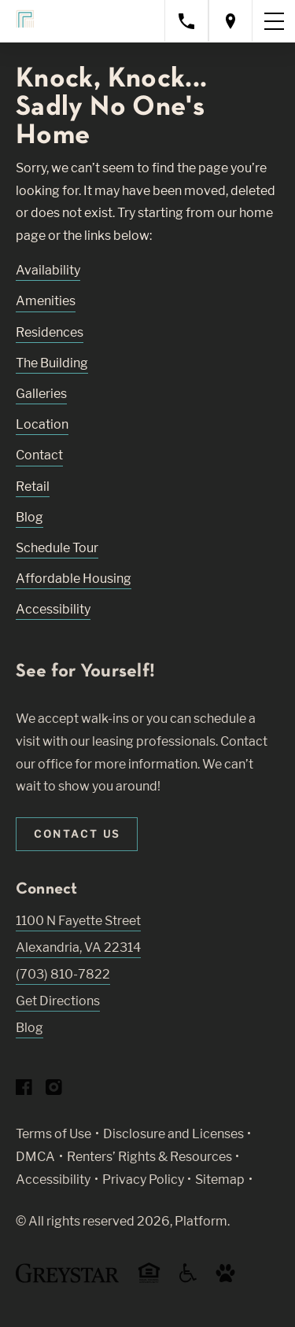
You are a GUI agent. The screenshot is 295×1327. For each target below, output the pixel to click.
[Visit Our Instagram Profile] (54, 1090)
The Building (52, 363)
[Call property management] (186, 21)
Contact (39, 455)
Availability (48, 270)
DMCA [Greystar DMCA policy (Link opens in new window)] (35, 1156)
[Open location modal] (230, 21)
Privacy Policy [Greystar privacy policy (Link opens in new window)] (143, 1179)
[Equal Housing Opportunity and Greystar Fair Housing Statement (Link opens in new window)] (149, 1280)
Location (42, 424)
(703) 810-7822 (63, 974)
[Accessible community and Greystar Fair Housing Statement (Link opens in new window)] (188, 1278)
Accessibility (53, 609)
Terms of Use (53, 1133)
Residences (49, 332)
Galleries (41, 393)
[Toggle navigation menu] (274, 21)
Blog (29, 517)
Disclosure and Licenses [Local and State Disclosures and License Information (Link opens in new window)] (173, 1133)
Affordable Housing (73, 578)
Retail (33, 486)
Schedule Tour (57, 547)
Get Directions (58, 1000)
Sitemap (220, 1179)
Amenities (46, 300)
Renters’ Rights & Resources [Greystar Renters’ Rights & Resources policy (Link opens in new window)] (149, 1156)
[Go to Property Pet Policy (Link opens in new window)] (225, 1278)
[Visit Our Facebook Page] (24, 1090)
